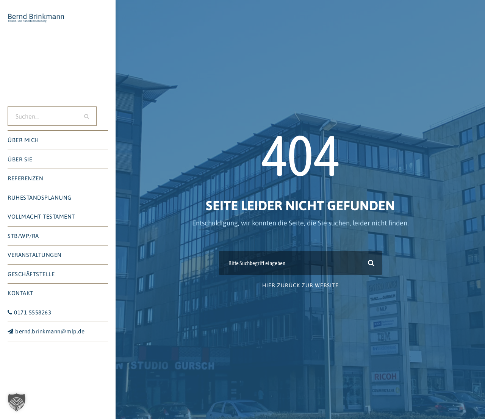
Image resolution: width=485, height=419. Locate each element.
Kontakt (20, 293)
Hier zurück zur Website (300, 285)
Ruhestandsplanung (40, 197)
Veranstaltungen (35, 255)
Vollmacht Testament (41, 216)
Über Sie (20, 159)
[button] (16, 402)
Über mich (23, 140)
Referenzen (25, 178)
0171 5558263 (29, 312)
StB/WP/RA (23, 236)
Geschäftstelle (31, 274)
